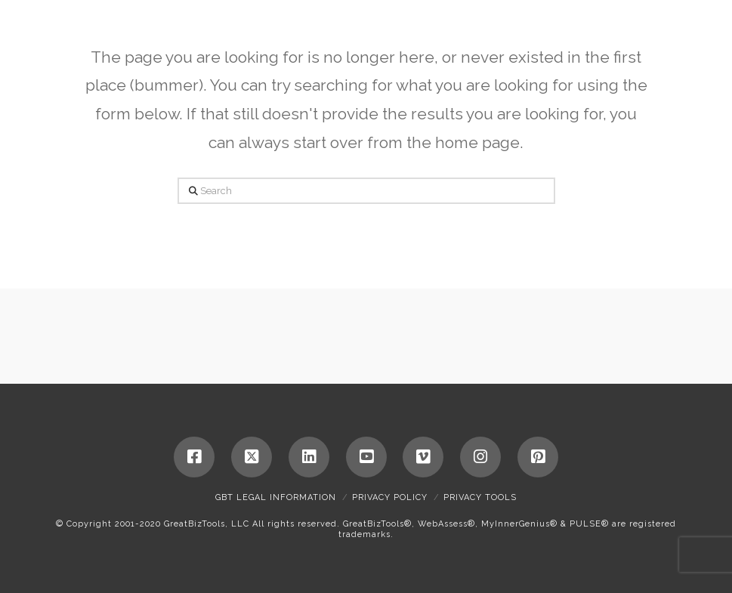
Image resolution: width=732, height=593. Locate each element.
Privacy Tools (480, 497)
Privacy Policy (390, 497)
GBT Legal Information (275, 497)
